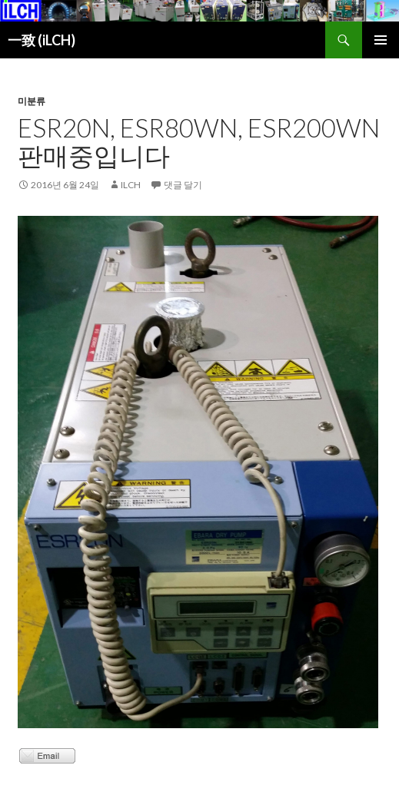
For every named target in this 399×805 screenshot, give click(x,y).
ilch (131, 184)
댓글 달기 (183, 184)
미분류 (31, 101)
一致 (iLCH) (41, 39)
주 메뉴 (380, 40)
